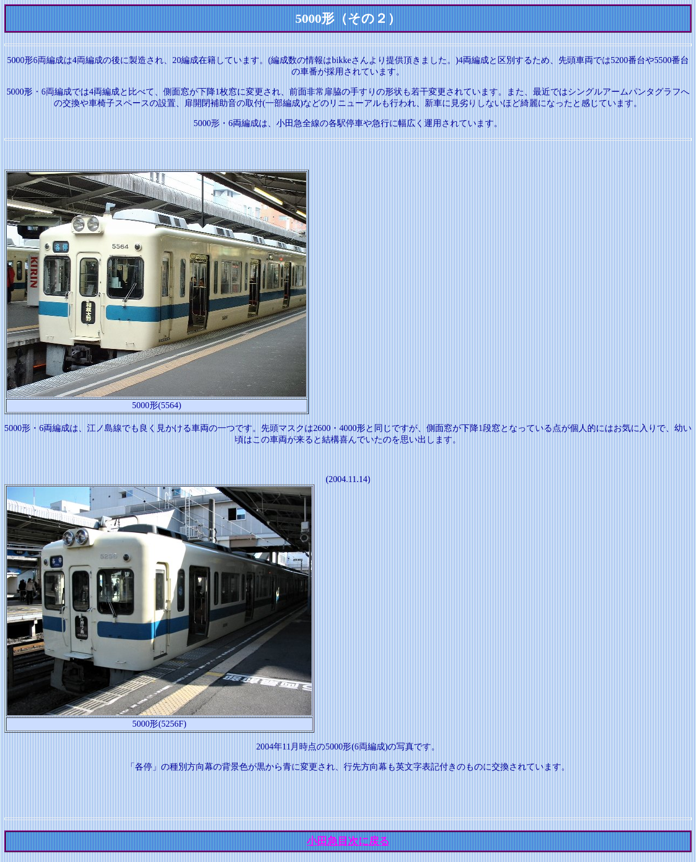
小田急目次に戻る (348, 841)
